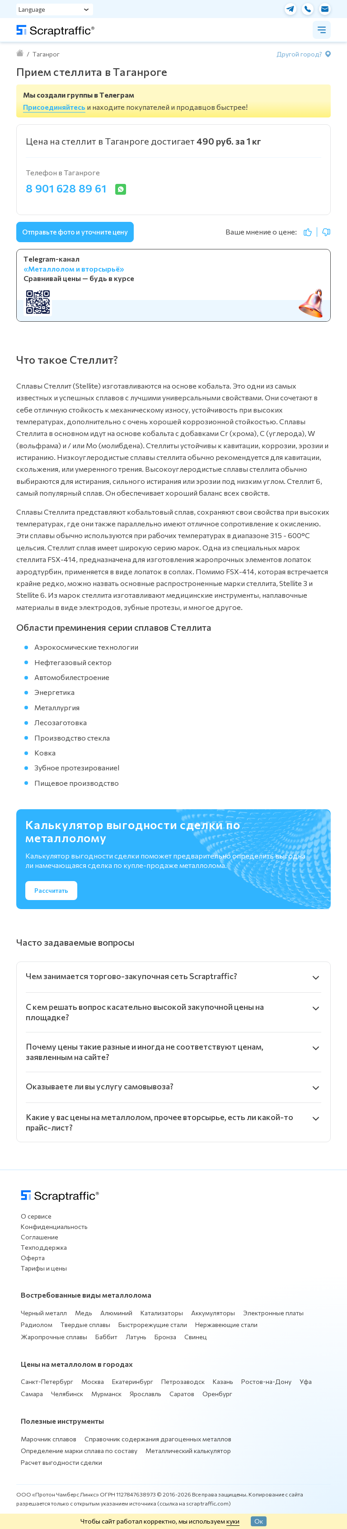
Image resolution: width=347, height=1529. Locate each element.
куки (232, 1521)
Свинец (195, 1337)
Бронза (165, 1337)
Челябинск (67, 1394)
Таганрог (46, 54)
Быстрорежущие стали (152, 1324)
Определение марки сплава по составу (79, 1450)
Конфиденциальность (54, 1226)
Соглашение (39, 1237)
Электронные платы (273, 1313)
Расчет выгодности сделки (61, 1462)
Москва (92, 1381)
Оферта (33, 1258)
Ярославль (145, 1394)
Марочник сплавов (48, 1439)
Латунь (136, 1337)
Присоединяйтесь (54, 107)
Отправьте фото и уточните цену (75, 232)
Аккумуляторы (213, 1313)
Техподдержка (44, 1247)
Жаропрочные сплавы (54, 1337)
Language (32, 9)
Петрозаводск (183, 1381)
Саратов (181, 1394)
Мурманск (106, 1394)
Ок (258, 1521)
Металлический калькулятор (188, 1450)
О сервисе (36, 1216)
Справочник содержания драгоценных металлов (157, 1439)
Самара (32, 1394)
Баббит (106, 1337)
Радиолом (36, 1324)
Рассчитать (51, 890)
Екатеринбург (132, 1381)
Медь (83, 1313)
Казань (223, 1381)
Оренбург (217, 1394)
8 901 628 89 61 (66, 188)
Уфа (306, 1381)
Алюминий (116, 1313)
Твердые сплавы (85, 1324)
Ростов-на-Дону (266, 1381)
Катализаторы (162, 1313)
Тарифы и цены (44, 1268)
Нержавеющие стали (226, 1324)
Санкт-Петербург (47, 1381)
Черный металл (44, 1313)
